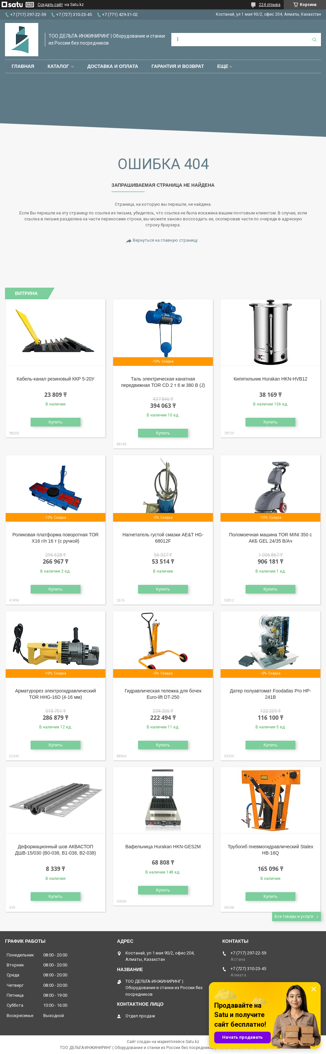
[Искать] (314, 39)
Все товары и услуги (293, 916)
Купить (56, 421)
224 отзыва (269, 4)
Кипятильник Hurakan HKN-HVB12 (270, 379)
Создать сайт (50, 4)
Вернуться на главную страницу (165, 240)
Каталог (58, 66)
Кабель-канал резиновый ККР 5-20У (55, 379)
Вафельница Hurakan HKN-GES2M (163, 846)
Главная (23, 66)
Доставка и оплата (112, 66)
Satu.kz (192, 1041)
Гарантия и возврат (177, 66)
